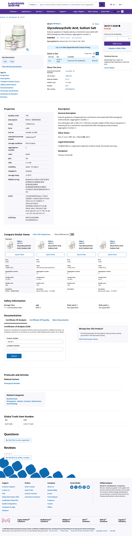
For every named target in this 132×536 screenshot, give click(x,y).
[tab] (4, 17)
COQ (12, 61)
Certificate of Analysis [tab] (16, 320)
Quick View (19, 254)
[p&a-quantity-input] (117, 39)
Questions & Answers (9, 94)
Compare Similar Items (9, 81)
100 (27, 115)
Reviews (3, 97)
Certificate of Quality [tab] (39, 320)
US (112, 5)
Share (95, 24)
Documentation (6, 88)
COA (5, 61)
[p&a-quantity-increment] (128, 38)
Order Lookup (93, 11)
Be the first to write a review (18, 458)
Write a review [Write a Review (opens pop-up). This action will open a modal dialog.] (65, 38)
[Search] (102, 4)
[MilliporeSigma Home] (16, 5)
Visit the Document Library (88, 339)
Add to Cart (117, 43)
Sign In (58, 47)
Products (2, 17)
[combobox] (66, 4)
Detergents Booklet (12, 383)
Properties (4, 75)
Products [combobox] (33, 5)
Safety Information (8, 84)
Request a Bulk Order (117, 48)
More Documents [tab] (61, 320)
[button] (78, 11)
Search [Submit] (14, 356)
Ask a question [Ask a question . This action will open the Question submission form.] (77, 38)
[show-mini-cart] (119, 11)
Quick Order (105, 11)
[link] (12, 486)
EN (121, 5)
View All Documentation (12, 67)
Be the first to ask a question (18, 440)
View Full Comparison (41, 234)
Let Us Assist (109, 68)
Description (5, 78)
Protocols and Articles (9, 91)
